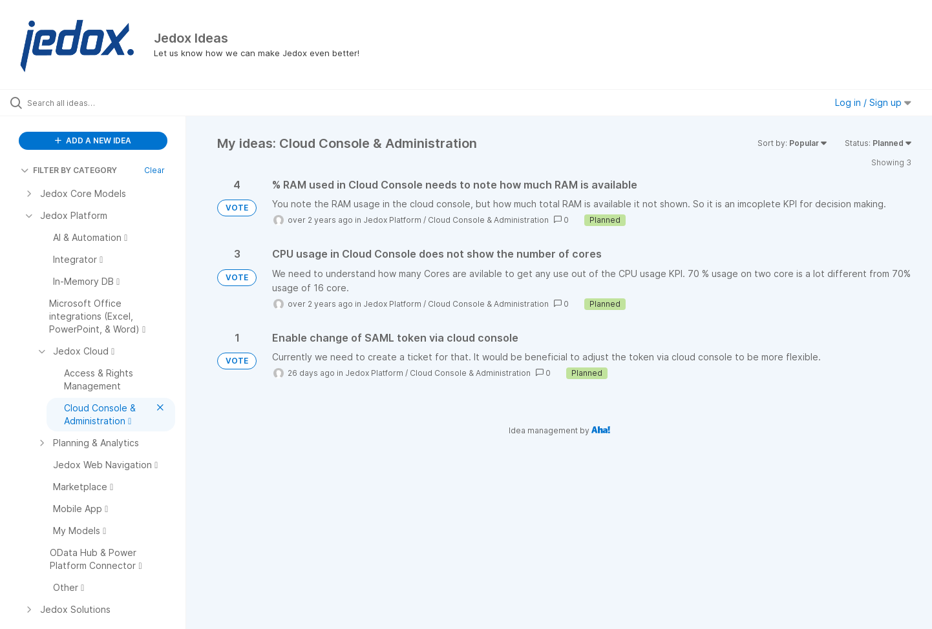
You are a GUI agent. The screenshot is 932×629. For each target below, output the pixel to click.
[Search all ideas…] (109, 102)
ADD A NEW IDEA (93, 140)
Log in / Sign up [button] (873, 102)
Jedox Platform (392, 220)
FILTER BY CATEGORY (69, 170)
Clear (154, 170)
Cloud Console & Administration (488, 220)
